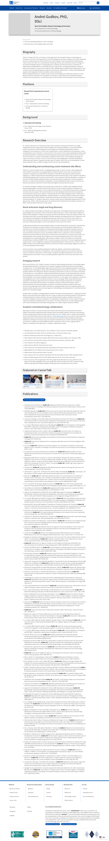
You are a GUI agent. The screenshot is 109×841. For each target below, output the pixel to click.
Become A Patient (15, 789)
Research (42, 8)
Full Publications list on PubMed (34, 400)
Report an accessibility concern (69, 824)
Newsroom (68, 792)
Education (49, 8)
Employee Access (88, 792)
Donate (75, 2)
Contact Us (57, 2)
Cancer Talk (69, 2)
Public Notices (69, 800)
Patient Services (14, 796)
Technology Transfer (70, 796)
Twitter (29, 807)
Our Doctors (45, 2)
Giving (48, 789)
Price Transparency (88, 796)
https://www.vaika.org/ (59, 316)
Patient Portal (13, 792)
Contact (85, 789)
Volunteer (49, 796)
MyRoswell (82, 8)
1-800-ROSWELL (95, 8)
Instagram (12, 811)
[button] (98, 2)
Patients (12, 8)
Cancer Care (19, 8)
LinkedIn (12, 815)
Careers (51, 2)
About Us (67, 789)
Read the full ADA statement (52, 824)
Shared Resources (33, 796)
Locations (63, 2)
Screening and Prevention (31, 8)
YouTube (29, 811)
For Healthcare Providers (60, 8)
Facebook (12, 807)
